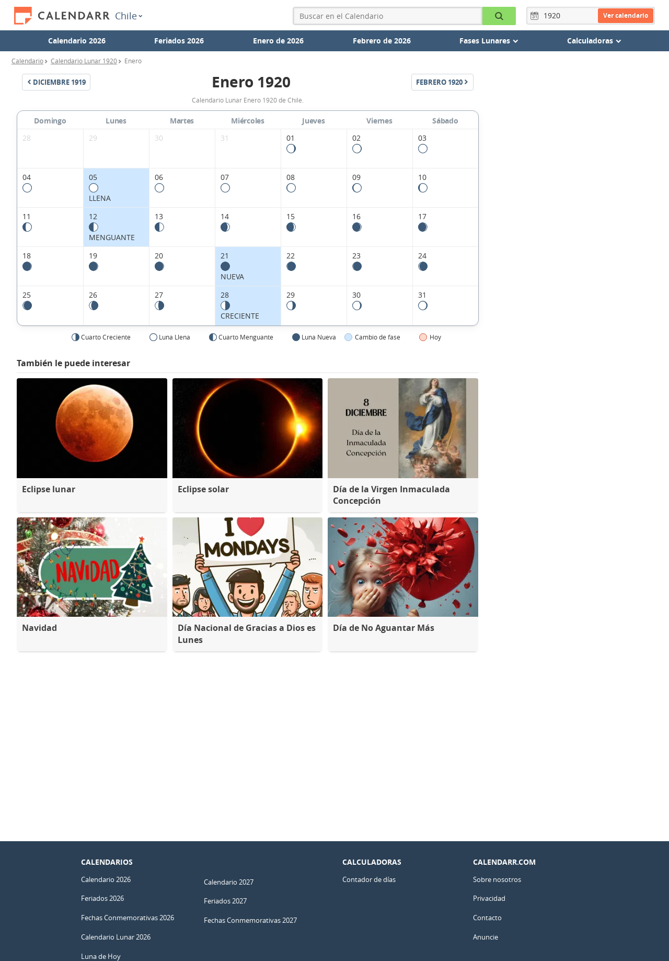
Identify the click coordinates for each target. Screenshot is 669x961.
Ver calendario (625, 15)
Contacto (487, 917)
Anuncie (485, 937)
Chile (128, 15)
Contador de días (369, 879)
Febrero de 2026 (382, 41)
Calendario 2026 (77, 41)
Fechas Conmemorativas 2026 (127, 917)
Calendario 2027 (228, 882)
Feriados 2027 (225, 901)
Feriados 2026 (179, 41)
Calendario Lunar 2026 (116, 937)
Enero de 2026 (278, 41)
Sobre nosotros (497, 879)
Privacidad (489, 898)
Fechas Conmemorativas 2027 (250, 920)
